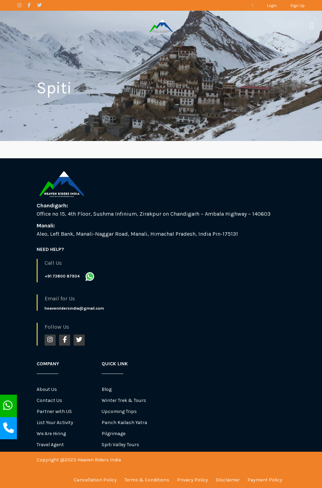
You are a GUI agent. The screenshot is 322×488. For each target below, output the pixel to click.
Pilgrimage (113, 434)
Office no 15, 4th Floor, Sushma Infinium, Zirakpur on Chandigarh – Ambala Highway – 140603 (154, 213)
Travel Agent (50, 445)
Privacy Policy (192, 480)
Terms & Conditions (146, 480)
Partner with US (54, 411)
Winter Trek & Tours (124, 400)
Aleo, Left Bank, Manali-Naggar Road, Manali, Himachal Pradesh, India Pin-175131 (137, 234)
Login (272, 5)
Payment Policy (264, 480)
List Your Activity (55, 422)
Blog (107, 389)
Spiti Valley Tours (120, 445)
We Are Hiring (51, 434)
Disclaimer (228, 480)
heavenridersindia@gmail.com (74, 308)
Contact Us (49, 400)
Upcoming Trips (119, 411)
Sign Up (297, 5)
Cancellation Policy (95, 480)
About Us (47, 389)
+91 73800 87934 (62, 276)
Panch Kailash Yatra (124, 422)
